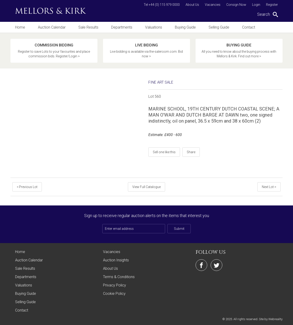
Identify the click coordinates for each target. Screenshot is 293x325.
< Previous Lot (27, 187)
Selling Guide (219, 27)
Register (272, 4)
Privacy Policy (114, 285)
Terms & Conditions (119, 277)
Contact (248, 27)
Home (20, 27)
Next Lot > (269, 187)
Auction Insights (116, 260)
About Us (192, 4)
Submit (179, 229)
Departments (121, 27)
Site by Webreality (271, 319)
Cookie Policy (114, 293)
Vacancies (212, 4)
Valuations (153, 27)
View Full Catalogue (146, 187)
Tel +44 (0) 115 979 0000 (162, 4)
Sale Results (88, 27)
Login (256, 4)
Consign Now (236, 4)
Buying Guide (185, 27)
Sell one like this (164, 152)
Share (191, 152)
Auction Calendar (52, 27)
